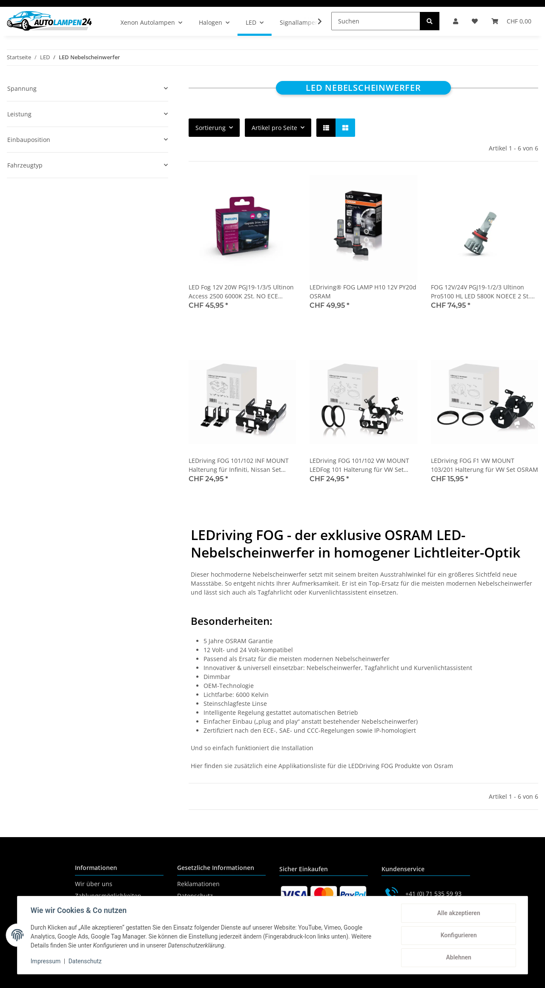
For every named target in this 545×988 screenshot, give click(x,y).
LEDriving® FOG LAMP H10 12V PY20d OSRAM (363, 291)
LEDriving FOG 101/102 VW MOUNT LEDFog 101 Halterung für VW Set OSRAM (359, 465)
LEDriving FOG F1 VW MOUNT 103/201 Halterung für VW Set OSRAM (484, 465)
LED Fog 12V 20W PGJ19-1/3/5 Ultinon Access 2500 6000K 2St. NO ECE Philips (241, 291)
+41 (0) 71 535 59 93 (433, 894)
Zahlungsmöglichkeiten (108, 896)
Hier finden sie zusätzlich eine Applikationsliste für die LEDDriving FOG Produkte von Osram (322, 766)
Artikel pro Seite (274, 128)
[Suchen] (375, 21)
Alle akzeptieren (457, 913)
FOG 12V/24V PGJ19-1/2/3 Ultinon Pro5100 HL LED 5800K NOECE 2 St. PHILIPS (480, 291)
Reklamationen (198, 884)
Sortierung (210, 128)
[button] (455, 21)
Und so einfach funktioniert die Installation (252, 748)
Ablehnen (457, 957)
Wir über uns (93, 884)
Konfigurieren (458, 935)
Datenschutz (195, 896)
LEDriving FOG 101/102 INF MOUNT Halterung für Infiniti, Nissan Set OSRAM (239, 465)
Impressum (46, 961)
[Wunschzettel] (475, 21)
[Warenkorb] (511, 21)
